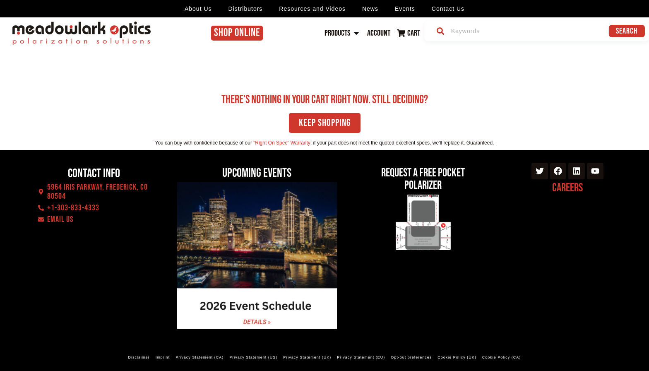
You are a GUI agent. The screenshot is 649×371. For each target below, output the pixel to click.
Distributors (245, 8)
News (370, 8)
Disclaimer (139, 357)
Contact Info (94, 173)
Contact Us (448, 8)
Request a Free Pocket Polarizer (423, 179)
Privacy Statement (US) (253, 357)
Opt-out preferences (411, 357)
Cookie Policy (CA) (501, 357)
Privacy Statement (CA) (199, 357)
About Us (198, 8)
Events (405, 8)
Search (626, 31)
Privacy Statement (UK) (307, 357)
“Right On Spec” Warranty (281, 143)
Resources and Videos (312, 8)
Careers (567, 188)
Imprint (163, 357)
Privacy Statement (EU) (361, 357)
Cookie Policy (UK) (456, 357)
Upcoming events (256, 173)
